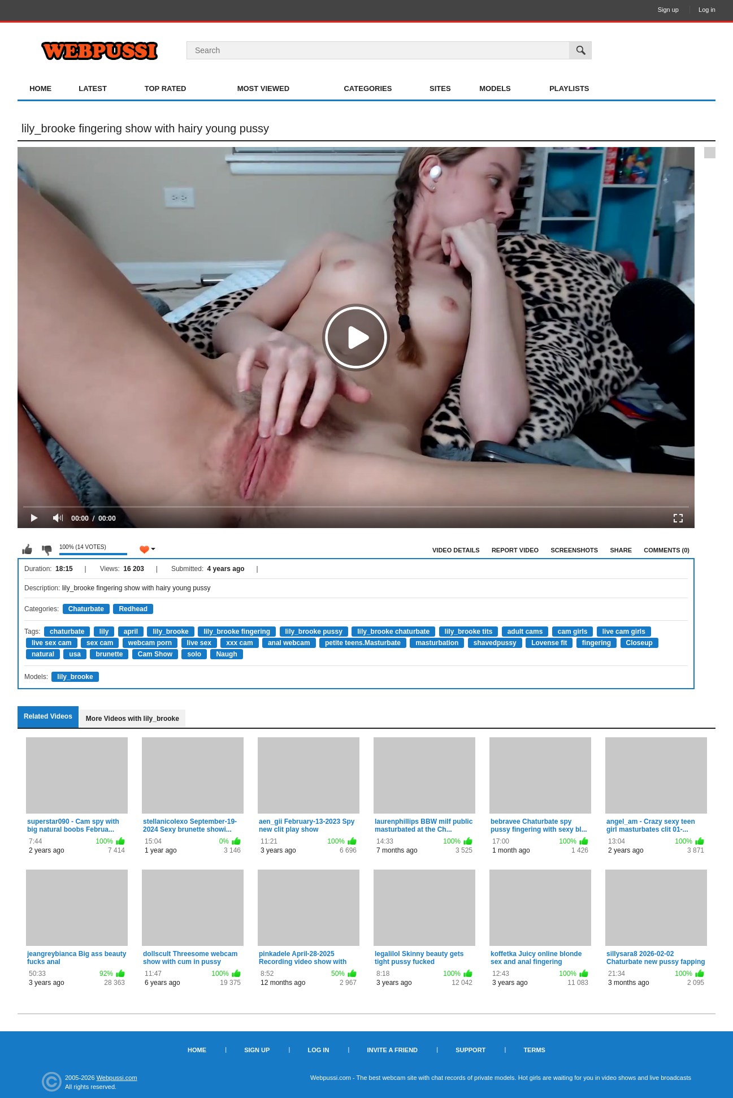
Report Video (515, 550)
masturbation (436, 643)
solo (194, 654)
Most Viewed (263, 88)
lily (104, 632)
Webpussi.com (117, 1077)
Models (495, 88)
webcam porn (150, 643)
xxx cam (239, 643)
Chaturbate (86, 609)
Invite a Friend (392, 1050)
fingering (596, 643)
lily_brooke (170, 632)
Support (470, 1050)
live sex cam (52, 643)
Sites (440, 88)
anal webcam (289, 643)
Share (621, 550)
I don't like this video (46, 549)
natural (43, 654)
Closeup (639, 643)
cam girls (573, 632)
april (131, 632)
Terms (534, 1050)
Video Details (456, 550)
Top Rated (165, 88)
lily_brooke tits (469, 632)
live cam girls (623, 632)
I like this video (27, 549)
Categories (368, 88)
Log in (707, 9)
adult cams (525, 632)
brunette (109, 654)
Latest (93, 88)
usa (75, 654)
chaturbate (67, 632)
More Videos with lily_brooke (132, 719)
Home (40, 88)
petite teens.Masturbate (363, 643)
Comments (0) (666, 550)
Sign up (668, 9)
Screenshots (574, 550)
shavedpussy (495, 643)
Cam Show (155, 654)
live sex (199, 643)
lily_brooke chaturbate (393, 632)
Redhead (133, 609)
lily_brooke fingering (236, 632)
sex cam (99, 643)
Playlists (569, 88)
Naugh (226, 654)
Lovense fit (549, 643)
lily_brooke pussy (313, 632)
